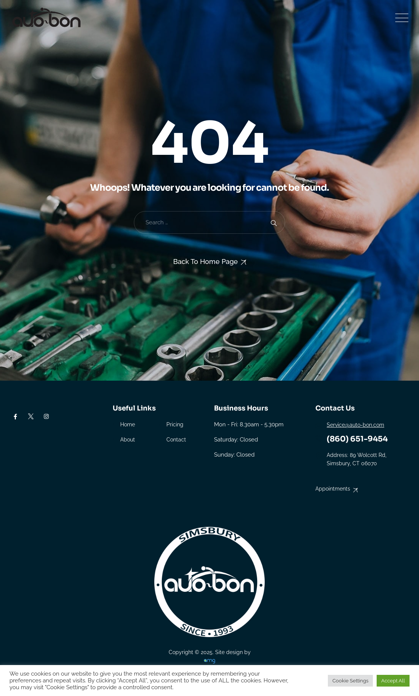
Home (127, 424)
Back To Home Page (205, 261)
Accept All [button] (393, 681)
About (127, 440)
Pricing (174, 424)
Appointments (332, 489)
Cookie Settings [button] (350, 681)
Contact (176, 440)
